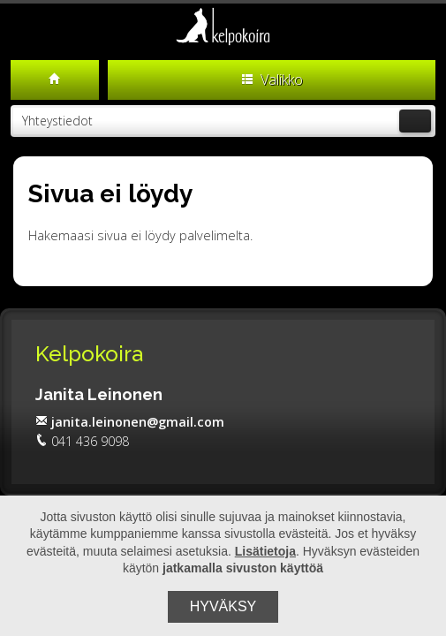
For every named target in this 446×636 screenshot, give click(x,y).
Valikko (272, 79)
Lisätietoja (265, 551)
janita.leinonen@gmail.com (129, 421)
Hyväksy (223, 606)
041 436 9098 (82, 441)
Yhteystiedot (226, 121)
